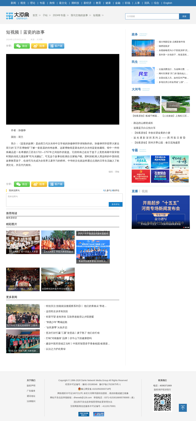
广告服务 (31, 391)
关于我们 (31, 380)
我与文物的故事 (79, 15)
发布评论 (116, 204)
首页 (35, 15)
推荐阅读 (11, 213)
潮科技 (75, 3)
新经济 (87, 3)
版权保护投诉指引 (162, 389)
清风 (146, 3)
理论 (32, 3)
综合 (156, 3)
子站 (45, 15)
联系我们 (162, 380)
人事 (137, 3)
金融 (117, 3)
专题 (42, 3)
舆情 (52, 3)
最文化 (63, 3)
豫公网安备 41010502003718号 (94, 388)
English (168, 3)
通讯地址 (31, 396)
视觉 (23, 3)
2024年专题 (59, 15)
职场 (127, 3)
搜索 (184, 16)
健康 (108, 3)
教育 (98, 3)
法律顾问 (31, 401)
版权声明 (31, 385)
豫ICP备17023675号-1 (110, 384)
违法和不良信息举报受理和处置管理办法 (93, 402)
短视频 (96, 15)
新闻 (13, 3)
